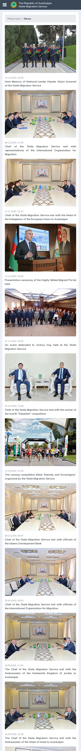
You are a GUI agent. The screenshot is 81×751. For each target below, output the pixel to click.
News (27, 18)
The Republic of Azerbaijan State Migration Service (35, 4)
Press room (14, 18)
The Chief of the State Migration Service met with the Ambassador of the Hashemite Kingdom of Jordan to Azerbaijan (40, 673)
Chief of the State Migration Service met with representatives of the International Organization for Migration (40, 150)
